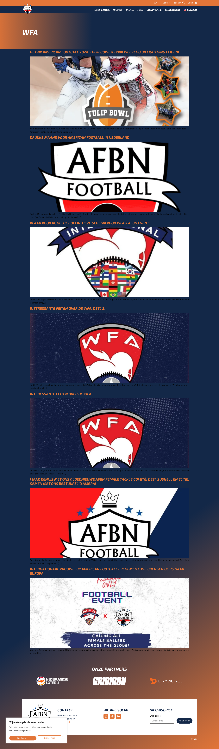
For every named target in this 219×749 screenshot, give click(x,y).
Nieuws (117, 10)
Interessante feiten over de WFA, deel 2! (67, 311)
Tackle (130, 10)
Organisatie (154, 10)
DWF (155, 2)
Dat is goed (50, 738)
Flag (140, 10)
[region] (36, 731)
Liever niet (22, 738)
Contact (166, 2)
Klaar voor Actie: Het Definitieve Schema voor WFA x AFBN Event (89, 226)
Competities (102, 10)
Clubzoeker (172, 10)
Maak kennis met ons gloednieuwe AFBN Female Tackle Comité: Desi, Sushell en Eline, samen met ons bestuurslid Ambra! (109, 484)
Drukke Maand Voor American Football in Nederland (79, 140)
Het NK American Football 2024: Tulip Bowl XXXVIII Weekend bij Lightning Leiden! (104, 55)
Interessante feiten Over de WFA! (61, 397)
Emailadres (155, 718)
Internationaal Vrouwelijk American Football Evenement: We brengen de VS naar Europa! (107, 574)
